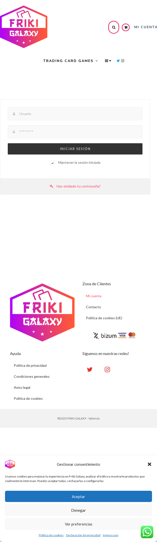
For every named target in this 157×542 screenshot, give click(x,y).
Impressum (110, 535)
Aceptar (78, 496)
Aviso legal (22, 388)
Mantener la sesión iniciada (79, 162)
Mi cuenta (94, 296)
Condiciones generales (32, 376)
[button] (149, 464)
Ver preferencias (78, 524)
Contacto (93, 307)
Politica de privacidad (30, 366)
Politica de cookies (28, 398)
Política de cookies (51, 535)
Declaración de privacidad (83, 535)
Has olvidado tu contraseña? (75, 186)
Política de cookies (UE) (104, 318)
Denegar (78, 510)
